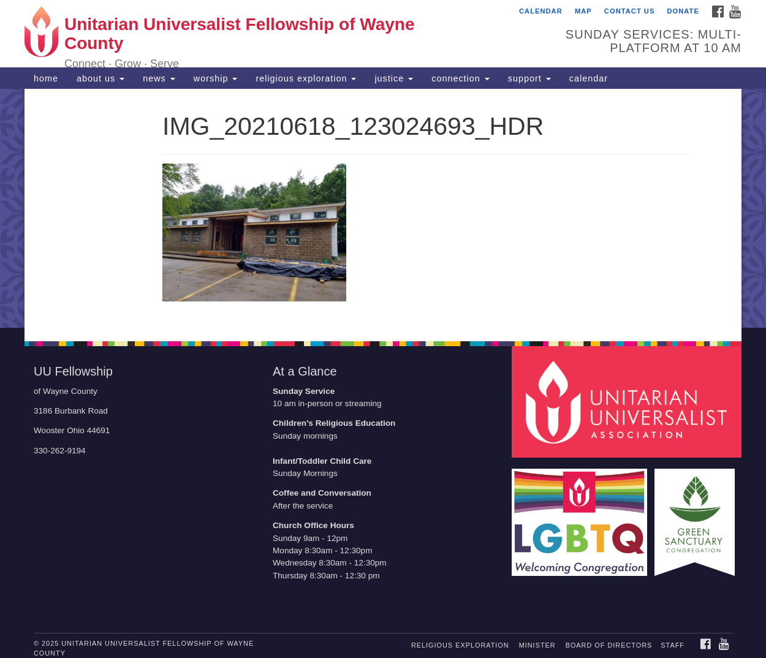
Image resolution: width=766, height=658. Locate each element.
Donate (683, 11)
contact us (629, 11)
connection (460, 78)
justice (393, 78)
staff (672, 645)
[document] (383, 208)
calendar (541, 11)
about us (100, 78)
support (529, 78)
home (46, 78)
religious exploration (306, 78)
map (583, 11)
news (159, 78)
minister (537, 645)
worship (216, 78)
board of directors (609, 645)
